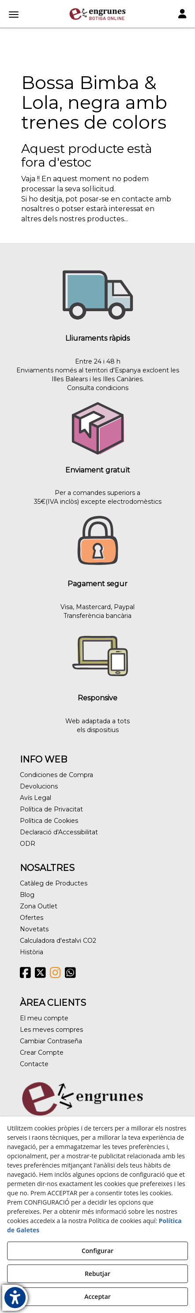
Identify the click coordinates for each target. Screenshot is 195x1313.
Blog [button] (27, 895)
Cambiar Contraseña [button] (51, 1041)
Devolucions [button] (39, 786)
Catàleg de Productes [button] (53, 883)
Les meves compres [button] (51, 1030)
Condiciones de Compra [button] (56, 775)
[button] (97, 14)
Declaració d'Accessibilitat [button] (59, 832)
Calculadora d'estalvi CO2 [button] (58, 941)
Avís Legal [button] (35, 798)
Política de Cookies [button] (49, 821)
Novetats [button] (34, 929)
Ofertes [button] (31, 918)
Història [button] (31, 952)
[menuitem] (97, 775)
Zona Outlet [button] (38, 906)
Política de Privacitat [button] (51, 809)
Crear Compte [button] (42, 1052)
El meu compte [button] (44, 1018)
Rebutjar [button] (97, 1273)
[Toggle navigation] (182, 14)
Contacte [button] (34, 1064)
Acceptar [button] (97, 1296)
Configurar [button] (97, 1250)
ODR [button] (27, 844)
